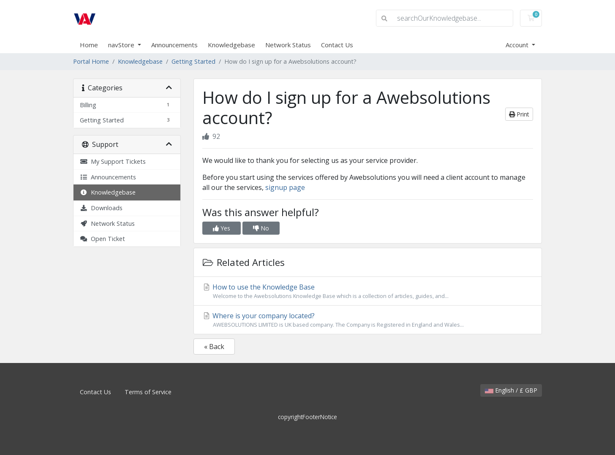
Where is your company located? (367, 320)
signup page (285, 187)
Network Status (288, 45)
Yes (221, 228)
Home (89, 45)
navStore (122, 45)
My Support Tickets (113, 161)
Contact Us (337, 45)
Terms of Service (148, 392)
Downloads (101, 208)
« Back (214, 346)
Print (519, 114)
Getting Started (193, 61)
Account (518, 45)
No (261, 228)
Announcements (174, 45)
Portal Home (91, 61)
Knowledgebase (231, 45)
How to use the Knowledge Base (367, 291)
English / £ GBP (511, 390)
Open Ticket (102, 239)
